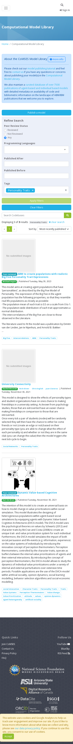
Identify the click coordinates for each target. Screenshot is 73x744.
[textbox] (36, 164)
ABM (34, 338)
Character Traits (30, 589)
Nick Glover (24, 389)
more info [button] (57, 59)
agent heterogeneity (12, 599)
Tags (7, 183)
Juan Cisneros (52, 389)
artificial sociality (33, 599)
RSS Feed (64, 653)
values (38, 596)
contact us (17, 72)
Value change (53, 592)
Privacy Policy (9, 653)
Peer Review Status (16, 125)
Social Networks (10, 446)
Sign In (65, 10)
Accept (8, 736)
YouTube (63, 644)
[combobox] (36, 150)
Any (10, 137)
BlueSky (65, 648)
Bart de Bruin (9, 500)
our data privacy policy (27, 728)
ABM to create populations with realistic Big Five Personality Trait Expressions (35, 275)
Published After (13, 158)
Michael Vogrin (9, 281)
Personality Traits (48, 338)
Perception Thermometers (32, 592)
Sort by (32, 229)
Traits (63, 589)
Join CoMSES (8, 644)
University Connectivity (16, 384)
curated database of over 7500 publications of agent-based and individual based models (36, 86)
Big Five (6, 338)
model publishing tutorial (41, 68)
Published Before (14, 170)
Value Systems (9, 592)
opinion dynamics (52, 596)
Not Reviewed (15, 133)
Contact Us (8, 648)
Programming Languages (19, 143)
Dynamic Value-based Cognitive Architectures (29, 494)
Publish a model (36, 112)
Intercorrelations (21, 338)
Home (5, 44)
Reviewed (13, 130)
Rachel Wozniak (10, 389)
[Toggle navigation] (6, 8)
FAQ (4, 658)
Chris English (37, 389)
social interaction (11, 589)
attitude (28, 596)
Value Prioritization (12, 596)
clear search (56, 222)
